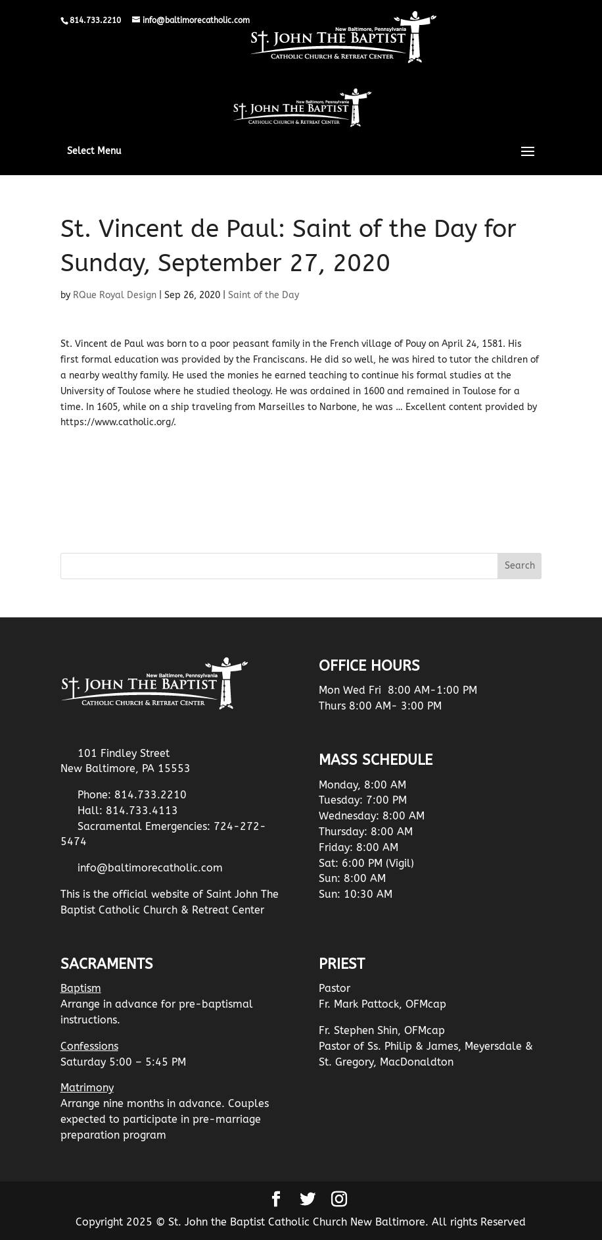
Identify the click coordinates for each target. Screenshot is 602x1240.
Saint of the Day (263, 295)
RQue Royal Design (114, 295)
